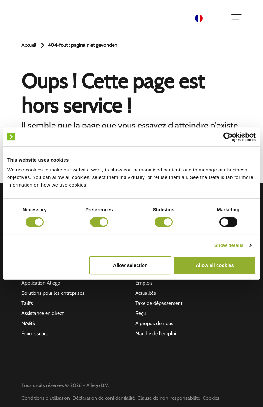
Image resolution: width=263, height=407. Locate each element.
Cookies (211, 398)
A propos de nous (154, 323)
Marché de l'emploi (155, 333)
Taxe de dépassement (158, 303)
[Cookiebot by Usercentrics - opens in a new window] (228, 137)
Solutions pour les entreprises (52, 293)
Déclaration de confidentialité (103, 398)
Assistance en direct (42, 313)
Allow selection (130, 265)
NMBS (28, 323)
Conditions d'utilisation (45, 398)
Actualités (145, 293)
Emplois (144, 283)
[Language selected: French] (209, 18)
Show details (229, 245)
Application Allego (40, 283)
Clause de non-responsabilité (169, 398)
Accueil (28, 45)
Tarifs (27, 303)
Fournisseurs (34, 333)
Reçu (140, 313)
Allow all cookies (215, 265)
